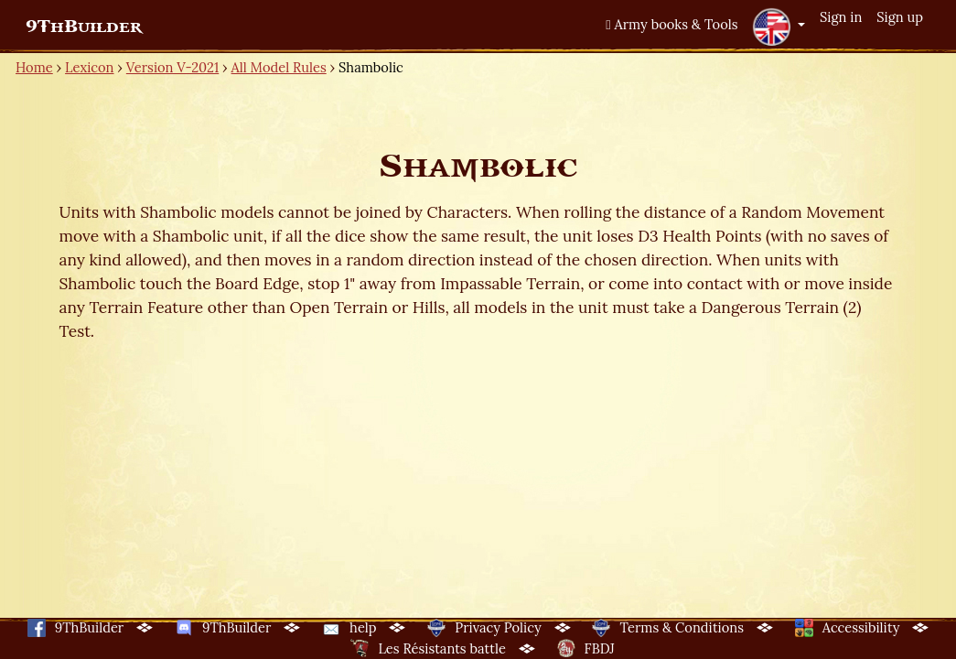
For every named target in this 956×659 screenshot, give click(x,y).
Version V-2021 (172, 67)
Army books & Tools (671, 24)
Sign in (841, 17)
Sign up (899, 17)
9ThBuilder (84, 26)
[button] (778, 26)
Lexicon (89, 67)
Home (34, 67)
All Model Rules (279, 67)
